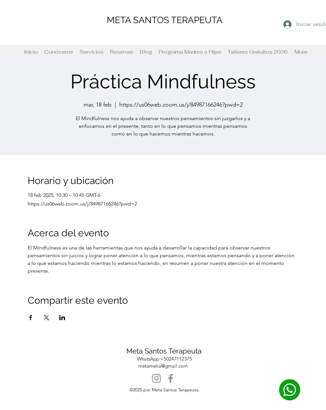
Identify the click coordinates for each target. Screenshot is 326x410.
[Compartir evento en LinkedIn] (62, 317)
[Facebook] (171, 378)
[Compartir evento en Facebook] (31, 317)
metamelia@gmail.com (163, 366)
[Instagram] (156, 378)
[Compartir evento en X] (46, 317)
